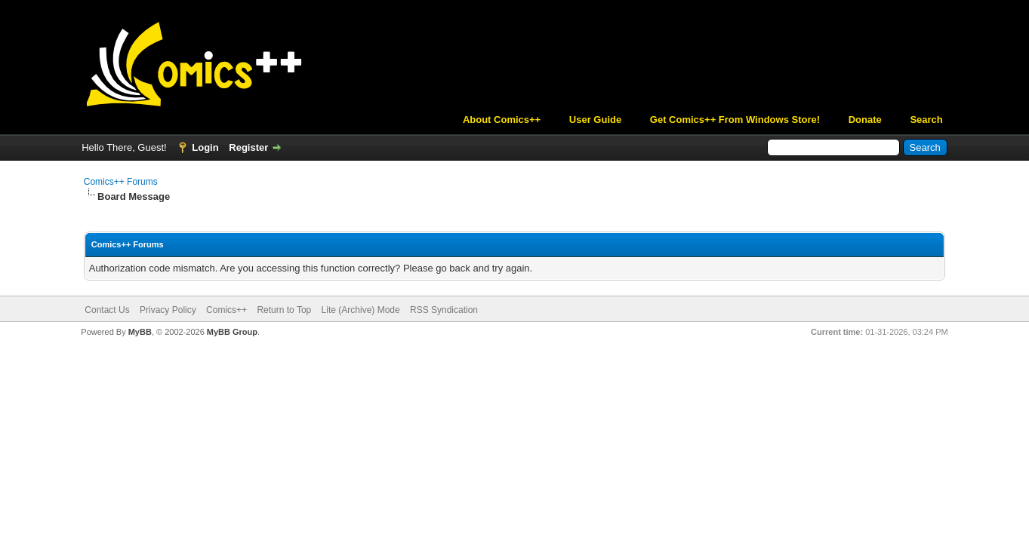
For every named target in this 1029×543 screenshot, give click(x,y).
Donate (865, 119)
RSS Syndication (444, 310)
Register (248, 147)
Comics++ (226, 310)
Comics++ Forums (121, 181)
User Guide (595, 119)
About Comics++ (502, 119)
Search (926, 119)
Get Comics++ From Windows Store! (735, 119)
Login (205, 147)
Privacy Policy (168, 310)
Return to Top (284, 310)
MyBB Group (232, 331)
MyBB (140, 331)
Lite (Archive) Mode (361, 310)
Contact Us (107, 310)
